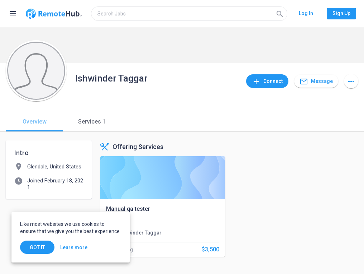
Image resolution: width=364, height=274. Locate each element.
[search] (189, 13)
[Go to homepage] (54, 13)
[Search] (280, 13)
